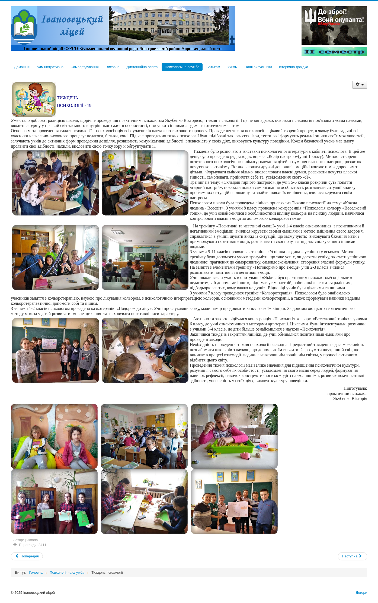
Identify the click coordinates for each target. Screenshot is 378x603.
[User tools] (359, 85)
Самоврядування (84, 67)
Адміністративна (50, 67)
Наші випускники (258, 67)
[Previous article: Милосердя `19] (27, 556)
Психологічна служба (182, 67)
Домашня (22, 67)
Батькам (213, 67)
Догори (361, 593)
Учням (232, 67)
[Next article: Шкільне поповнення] (352, 556)
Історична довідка (293, 67)
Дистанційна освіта (142, 67)
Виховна (113, 67)
